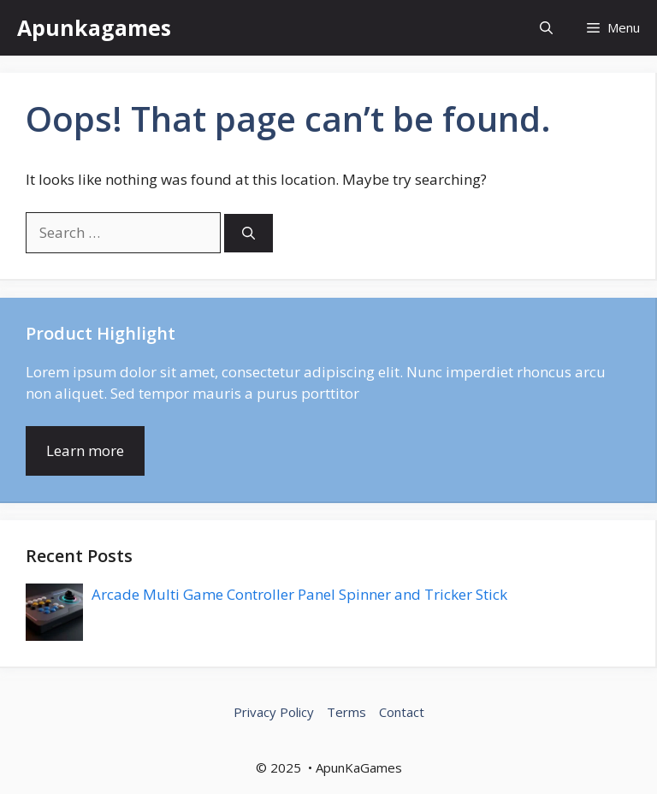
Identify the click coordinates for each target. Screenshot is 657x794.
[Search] (248, 233)
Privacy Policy (274, 711)
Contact (401, 711)
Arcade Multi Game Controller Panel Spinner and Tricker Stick (299, 594)
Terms (346, 711)
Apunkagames (94, 27)
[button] (546, 28)
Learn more (85, 450)
